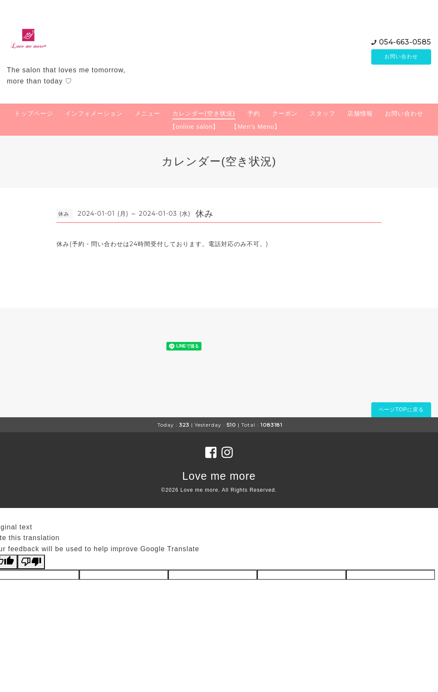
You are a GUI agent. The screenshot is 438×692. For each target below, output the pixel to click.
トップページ (34, 113)
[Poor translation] (31, 562)
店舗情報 (360, 113)
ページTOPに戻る (401, 410)
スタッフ (322, 113)
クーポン (285, 113)
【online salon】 (194, 126)
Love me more (219, 476)
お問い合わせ (401, 56)
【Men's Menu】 (256, 126)
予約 (253, 113)
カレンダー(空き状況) (203, 113)
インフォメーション (94, 113)
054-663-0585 (405, 42)
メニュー (147, 113)
